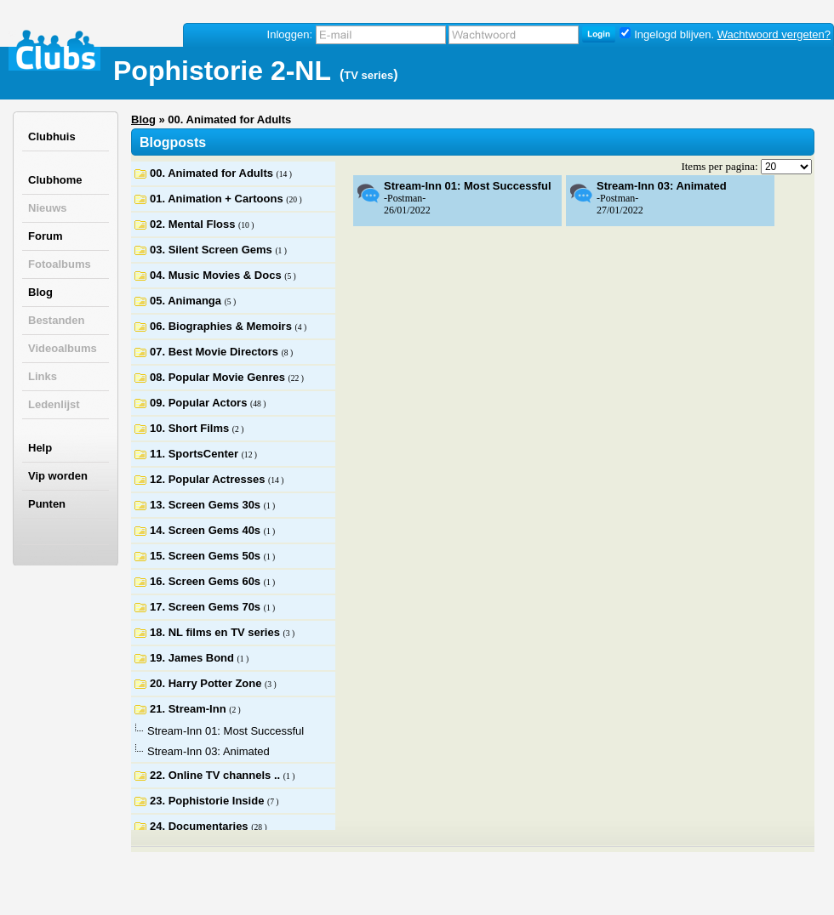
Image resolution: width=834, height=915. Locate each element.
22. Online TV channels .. (216, 775)
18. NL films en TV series (216, 632)
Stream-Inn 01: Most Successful (467, 185)
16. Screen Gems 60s (207, 581)
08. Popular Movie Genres (219, 377)
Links (42, 376)
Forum (45, 236)
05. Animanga (187, 300)
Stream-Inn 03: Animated (662, 185)
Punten (47, 503)
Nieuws (47, 208)
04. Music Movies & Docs (217, 275)
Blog (40, 292)
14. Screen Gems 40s (207, 530)
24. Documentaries (200, 826)
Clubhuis (52, 136)
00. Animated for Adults (213, 173)
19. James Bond (193, 657)
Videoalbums (62, 348)
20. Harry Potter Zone (207, 683)
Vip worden (58, 475)
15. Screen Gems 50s (207, 555)
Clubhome (55, 179)
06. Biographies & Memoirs (222, 326)
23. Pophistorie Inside (208, 800)
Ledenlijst (54, 404)
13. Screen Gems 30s (207, 504)
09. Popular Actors (200, 402)
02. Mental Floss (194, 224)
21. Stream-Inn (189, 708)
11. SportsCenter (196, 453)
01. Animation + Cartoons (218, 198)
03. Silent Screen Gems (212, 249)
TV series (368, 75)
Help (40, 447)
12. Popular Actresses (209, 479)
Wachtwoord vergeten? (774, 34)
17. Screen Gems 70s (207, 606)
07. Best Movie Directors (216, 351)
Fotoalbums (59, 264)
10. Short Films (191, 428)
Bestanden (56, 320)
